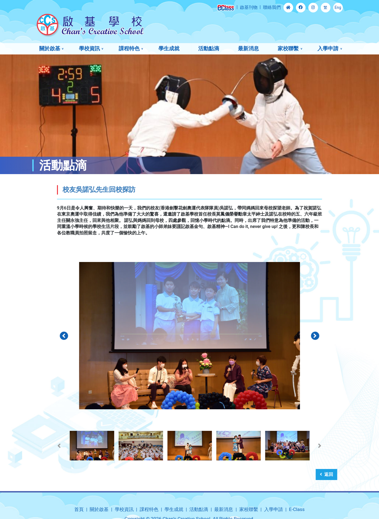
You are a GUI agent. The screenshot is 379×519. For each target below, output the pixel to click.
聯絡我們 (272, 7)
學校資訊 (89, 48)
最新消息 (248, 48)
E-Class (297, 509)
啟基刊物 (249, 7)
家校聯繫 (288, 48)
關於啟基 (49, 48)
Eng (338, 7)
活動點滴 (208, 48)
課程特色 (129, 48)
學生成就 (168, 48)
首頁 (79, 509)
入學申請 (327, 48)
